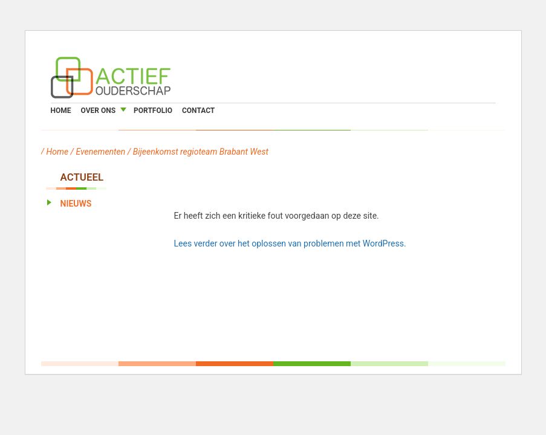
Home (61, 110)
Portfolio (153, 110)
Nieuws (76, 203)
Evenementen (101, 151)
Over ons (98, 110)
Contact (198, 110)
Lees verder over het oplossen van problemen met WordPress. (290, 243)
